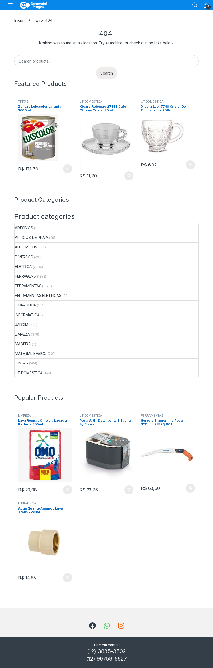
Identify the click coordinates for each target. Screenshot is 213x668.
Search (195, 5)
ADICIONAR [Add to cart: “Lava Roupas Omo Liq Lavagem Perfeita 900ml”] (67, 489)
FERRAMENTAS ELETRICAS (38, 295)
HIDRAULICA (25, 305)
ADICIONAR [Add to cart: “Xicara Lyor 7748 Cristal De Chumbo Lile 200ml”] (190, 164)
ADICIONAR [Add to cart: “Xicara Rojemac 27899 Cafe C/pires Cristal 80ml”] (128, 175)
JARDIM (21, 324)
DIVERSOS (24, 257)
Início (18, 20)
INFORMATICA (27, 315)
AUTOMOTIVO (28, 247)
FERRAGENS (25, 276)
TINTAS (23, 101)
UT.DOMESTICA (91, 101)
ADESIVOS (24, 228)
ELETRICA (23, 266)
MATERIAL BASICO (31, 353)
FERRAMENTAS (28, 285)
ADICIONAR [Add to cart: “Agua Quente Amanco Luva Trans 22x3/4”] (67, 577)
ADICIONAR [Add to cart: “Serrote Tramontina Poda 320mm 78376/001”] (190, 488)
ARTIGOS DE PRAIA (31, 237)
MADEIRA (23, 343)
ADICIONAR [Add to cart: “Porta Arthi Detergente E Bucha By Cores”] (128, 489)
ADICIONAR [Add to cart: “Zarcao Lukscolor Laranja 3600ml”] (67, 168)
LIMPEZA (22, 334)
